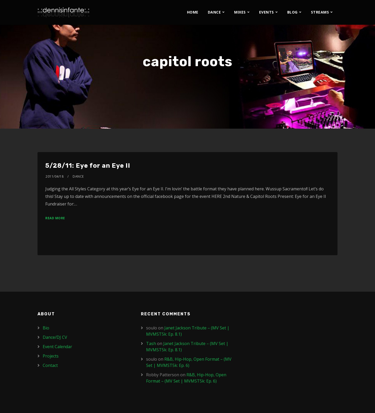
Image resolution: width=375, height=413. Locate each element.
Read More (55, 218)
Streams (320, 12)
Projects (51, 356)
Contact (50, 365)
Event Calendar (57, 346)
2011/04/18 (55, 176)
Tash (151, 343)
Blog (292, 12)
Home (192, 12)
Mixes (240, 12)
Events (266, 12)
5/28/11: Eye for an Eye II (87, 165)
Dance (214, 12)
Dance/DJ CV (55, 337)
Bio (46, 328)
